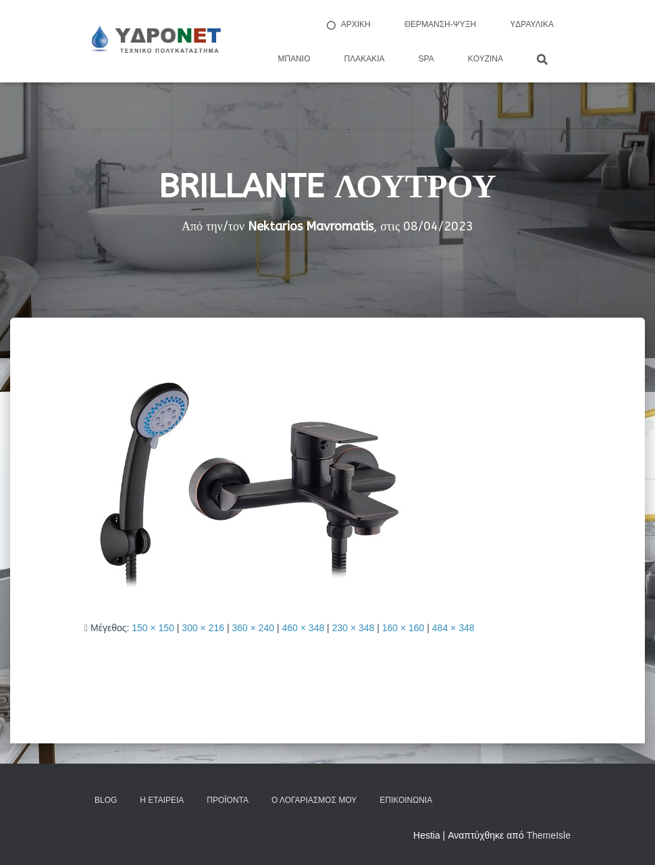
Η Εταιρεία (162, 800)
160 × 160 (403, 627)
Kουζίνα (485, 59)
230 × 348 (353, 627)
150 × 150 (153, 627)
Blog (106, 800)
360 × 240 (253, 627)
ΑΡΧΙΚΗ (348, 25)
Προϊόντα (227, 800)
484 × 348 (453, 627)
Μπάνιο (294, 59)
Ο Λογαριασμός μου (314, 800)
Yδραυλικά (532, 24)
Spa (426, 59)
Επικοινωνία (405, 800)
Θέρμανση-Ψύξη (440, 24)
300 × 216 (203, 627)
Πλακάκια (364, 59)
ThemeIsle (549, 835)
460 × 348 (303, 627)
